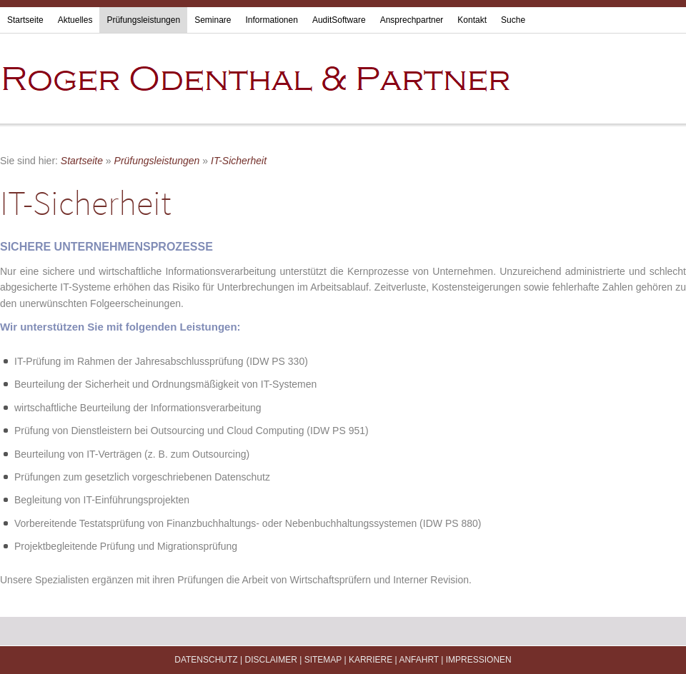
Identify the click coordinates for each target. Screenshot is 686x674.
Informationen (272, 20)
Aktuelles (75, 20)
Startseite (25, 20)
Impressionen (479, 660)
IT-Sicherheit (239, 160)
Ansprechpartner (412, 20)
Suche (513, 20)
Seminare (212, 20)
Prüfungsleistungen (143, 20)
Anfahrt (419, 660)
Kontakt (472, 20)
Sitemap (323, 660)
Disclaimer (270, 660)
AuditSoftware (339, 20)
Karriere (370, 660)
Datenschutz (205, 660)
